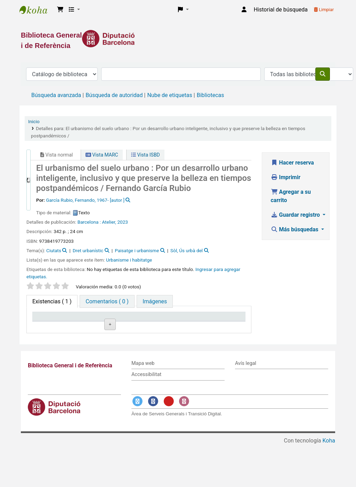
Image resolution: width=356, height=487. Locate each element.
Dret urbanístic (88, 250)
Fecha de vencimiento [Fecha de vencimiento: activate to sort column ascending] (220, 323)
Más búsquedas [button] (295, 229)
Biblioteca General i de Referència (36, 10)
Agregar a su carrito (291, 196)
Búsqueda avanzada (56, 95)
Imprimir (286, 177)
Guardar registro (296, 214)
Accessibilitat (146, 417)
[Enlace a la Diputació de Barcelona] (178, 38)
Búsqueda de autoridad (114, 95)
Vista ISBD (145, 155)
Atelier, (109, 222)
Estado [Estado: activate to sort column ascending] (172, 326)
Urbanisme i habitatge (129, 260)
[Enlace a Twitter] (137, 443)
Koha (329, 482)
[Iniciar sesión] (244, 10)
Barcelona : (89, 222)
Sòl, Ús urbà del (186, 250)
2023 (122, 222)
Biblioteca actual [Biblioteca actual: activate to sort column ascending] (90, 323)
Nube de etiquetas (169, 95)
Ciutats (53, 250)
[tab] (107, 301)
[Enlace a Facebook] (153, 443)
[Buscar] (322, 74)
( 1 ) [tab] (52, 301)
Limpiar (324, 9)
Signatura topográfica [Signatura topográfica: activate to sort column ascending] (135, 323)
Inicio (34, 121)
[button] (60, 10)
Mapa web (142, 405)
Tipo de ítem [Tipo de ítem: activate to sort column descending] (51, 326)
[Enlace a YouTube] (168, 443)
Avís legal (245, 405)
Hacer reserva (292, 162)
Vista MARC (102, 155)
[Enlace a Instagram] (184, 443)
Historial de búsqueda (281, 9)
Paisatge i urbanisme (137, 250)
